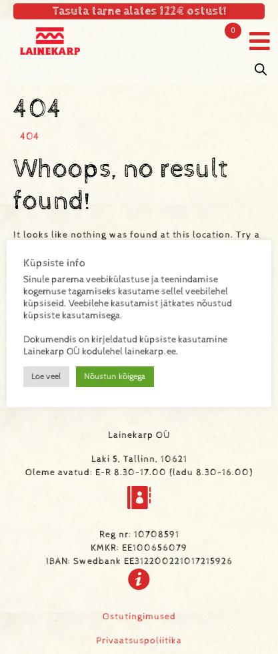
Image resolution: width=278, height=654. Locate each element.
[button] (259, 41)
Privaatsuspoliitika (139, 640)
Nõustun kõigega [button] (115, 377)
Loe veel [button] (46, 377)
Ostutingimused (139, 616)
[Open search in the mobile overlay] (260, 69)
